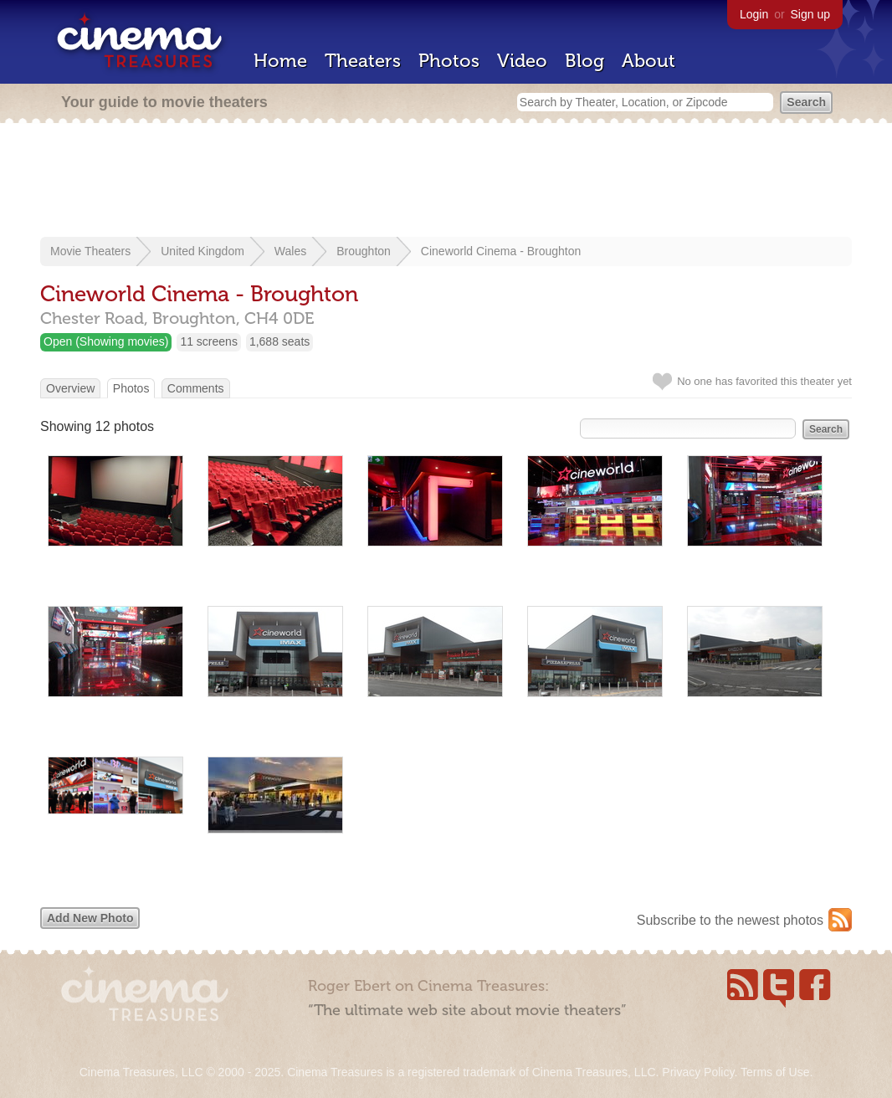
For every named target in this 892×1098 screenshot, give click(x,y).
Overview (70, 388)
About (648, 60)
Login (754, 14)
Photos (448, 60)
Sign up (810, 14)
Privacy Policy (698, 1072)
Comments (195, 388)
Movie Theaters (90, 251)
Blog (584, 60)
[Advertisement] (446, 181)
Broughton (363, 251)
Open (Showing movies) (106, 341)
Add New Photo (90, 918)
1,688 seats (279, 341)
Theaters (363, 60)
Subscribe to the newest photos (730, 920)
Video (522, 60)
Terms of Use (775, 1072)
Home (280, 60)
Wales (290, 251)
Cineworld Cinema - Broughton (501, 251)
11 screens (208, 341)
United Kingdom (202, 251)
